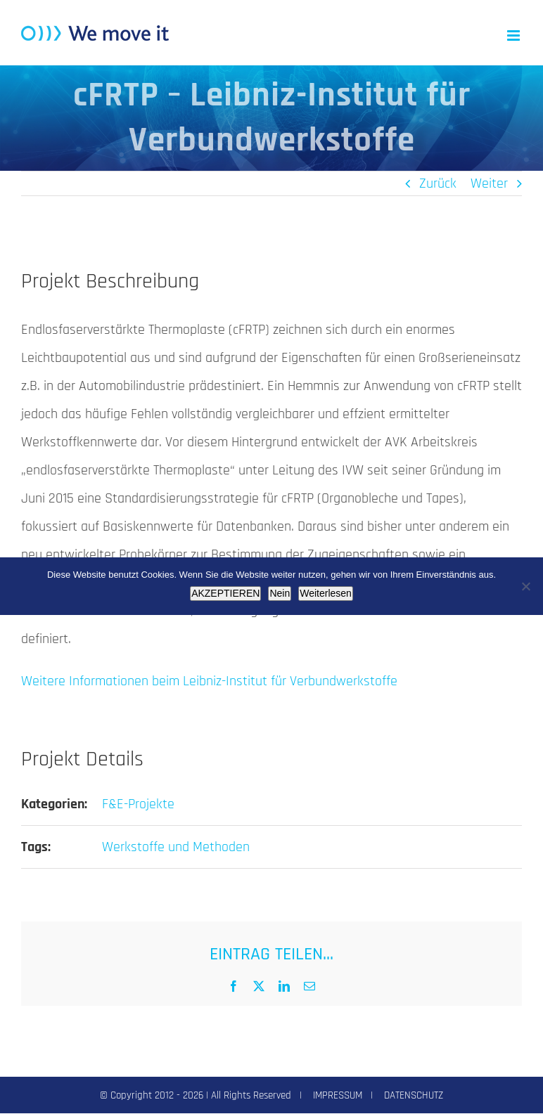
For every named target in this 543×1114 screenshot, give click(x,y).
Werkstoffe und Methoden (176, 847)
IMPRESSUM (337, 1095)
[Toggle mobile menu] (514, 35)
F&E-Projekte (138, 804)
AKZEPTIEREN (225, 593)
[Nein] (525, 586)
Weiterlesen (326, 593)
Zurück (437, 183)
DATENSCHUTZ (413, 1095)
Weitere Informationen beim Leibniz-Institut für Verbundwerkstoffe (209, 681)
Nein (279, 593)
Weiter (489, 183)
